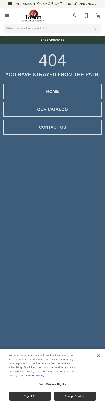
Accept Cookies (74, 396)
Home (52, 91)
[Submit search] (94, 28)
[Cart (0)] (98, 16)
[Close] (98, 355)
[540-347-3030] (86, 16)
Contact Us (52, 127)
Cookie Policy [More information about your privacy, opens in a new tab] (35, 375)
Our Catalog (52, 109)
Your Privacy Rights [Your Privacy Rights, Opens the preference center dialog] (52, 384)
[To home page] (33, 15)
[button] (7, 16)
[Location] (75, 16)
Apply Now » (87, 3)
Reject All (30, 396)
